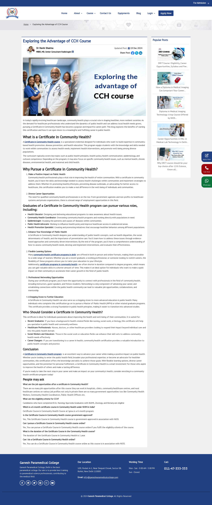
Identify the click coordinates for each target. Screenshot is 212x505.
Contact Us (105, 13)
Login (150, 13)
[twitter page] (34, 482)
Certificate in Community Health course (42, 141)
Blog (139, 13)
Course (89, 13)
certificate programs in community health (58, 264)
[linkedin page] (28, 482)
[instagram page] (46, 482)
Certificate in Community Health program (43, 354)
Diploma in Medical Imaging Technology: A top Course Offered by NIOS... (172, 114)
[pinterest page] (40, 482)
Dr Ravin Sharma (44, 48)
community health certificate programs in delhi (55, 254)
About (77, 13)
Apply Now (166, 13)
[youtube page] (51, 482)
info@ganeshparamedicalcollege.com (101, 477)
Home (64, 13)
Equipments (124, 13)
